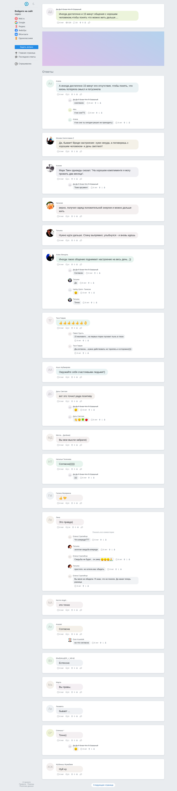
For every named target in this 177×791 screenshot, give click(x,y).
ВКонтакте (21, 34)
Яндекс (20, 26)
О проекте (26, 782)
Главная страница (25, 52)
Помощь (30, 784)
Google (20, 22)
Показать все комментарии (103, 532)
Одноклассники (24, 38)
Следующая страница (103, 785)
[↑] (81, 23)
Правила (22, 784)
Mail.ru (20, 18)
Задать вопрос (26, 47)
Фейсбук (20, 30)
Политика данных (27, 786)
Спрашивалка (23, 63)
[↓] (85, 23)
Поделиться (89, 22)
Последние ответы (25, 56)
